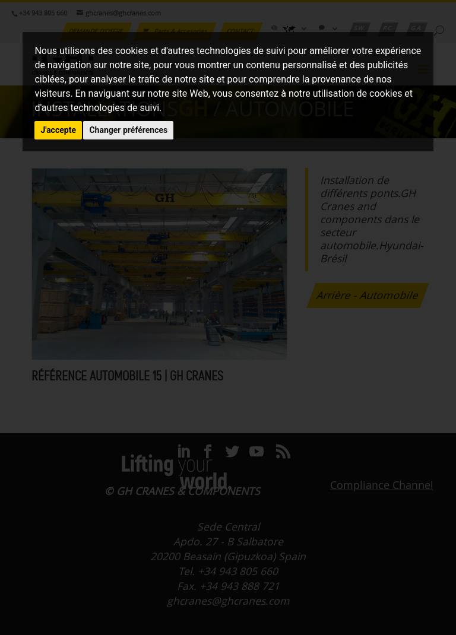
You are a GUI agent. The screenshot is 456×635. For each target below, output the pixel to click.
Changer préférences (128, 130)
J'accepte (58, 130)
